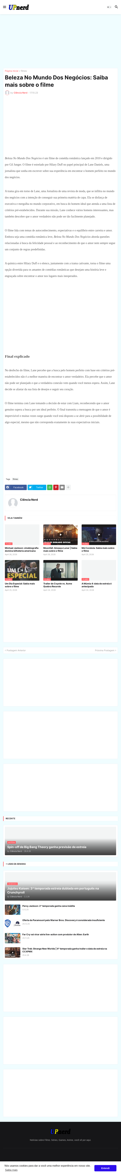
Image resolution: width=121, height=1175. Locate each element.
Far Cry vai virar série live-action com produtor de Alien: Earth (55, 934)
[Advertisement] (60, 41)
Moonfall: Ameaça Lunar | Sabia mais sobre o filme (60, 549)
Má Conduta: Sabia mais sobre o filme (98, 549)
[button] (4, 7)
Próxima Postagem (104, 650)
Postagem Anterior (16, 650)
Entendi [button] (105, 1168)
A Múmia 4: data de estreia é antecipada (97, 585)
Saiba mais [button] (11, 1170)
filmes (24, 71)
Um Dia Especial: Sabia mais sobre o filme (20, 585)
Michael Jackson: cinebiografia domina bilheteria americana (21, 549)
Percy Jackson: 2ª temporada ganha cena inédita (48, 906)
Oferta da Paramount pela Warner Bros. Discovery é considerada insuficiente (63, 920)
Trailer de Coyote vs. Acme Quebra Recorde (57, 585)
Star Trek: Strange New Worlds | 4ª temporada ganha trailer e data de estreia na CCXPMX (64, 950)
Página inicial (11, 71)
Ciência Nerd (29, 499)
